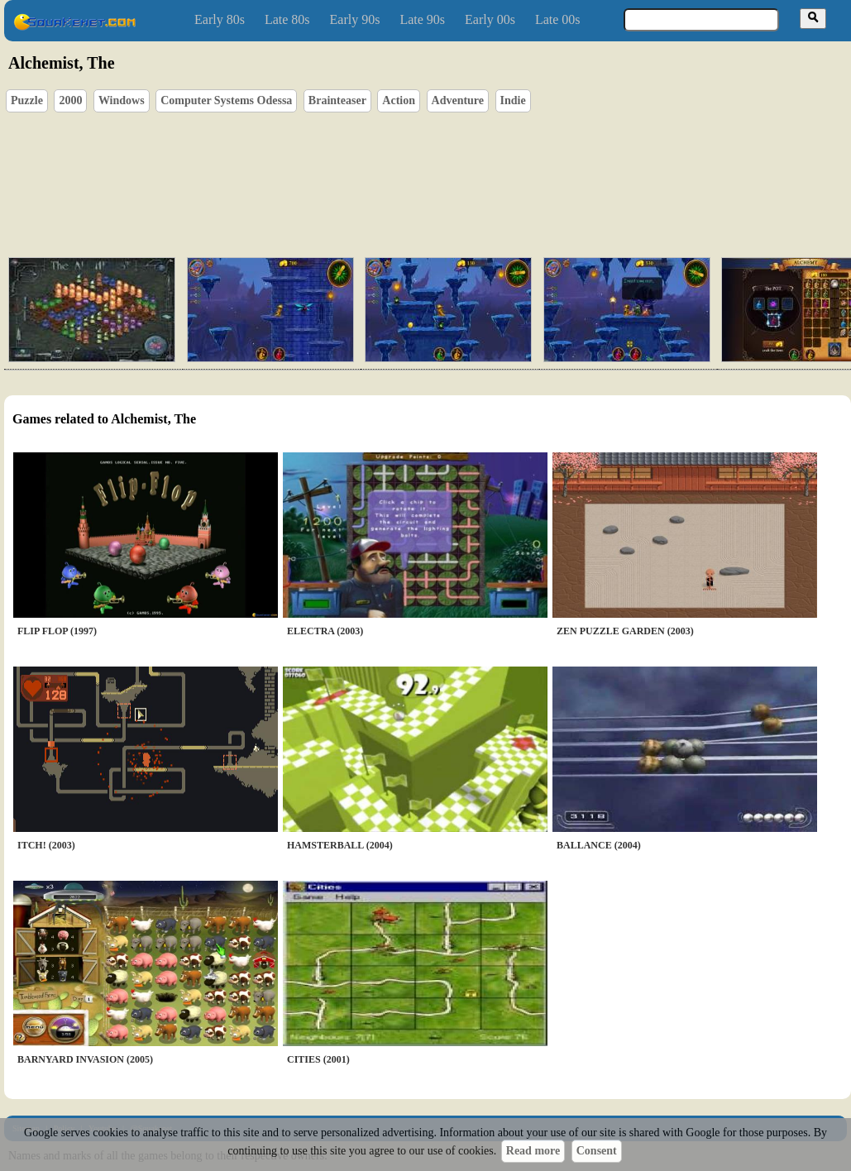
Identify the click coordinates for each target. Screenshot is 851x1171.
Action (398, 100)
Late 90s (422, 19)
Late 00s (558, 19)
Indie (513, 100)
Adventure (458, 100)
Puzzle (27, 100)
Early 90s (355, 19)
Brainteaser (337, 100)
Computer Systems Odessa (226, 100)
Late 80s (287, 19)
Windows (121, 100)
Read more (533, 1151)
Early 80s (219, 19)
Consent (596, 1151)
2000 (70, 100)
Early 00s (490, 19)
